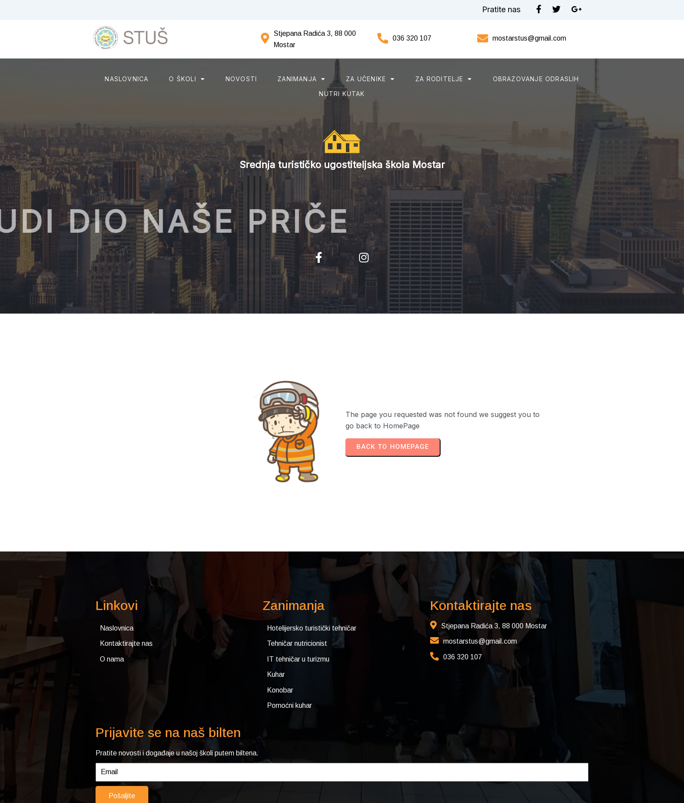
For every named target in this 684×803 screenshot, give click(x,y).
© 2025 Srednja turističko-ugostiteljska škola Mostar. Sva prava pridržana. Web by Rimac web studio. (172, 778)
